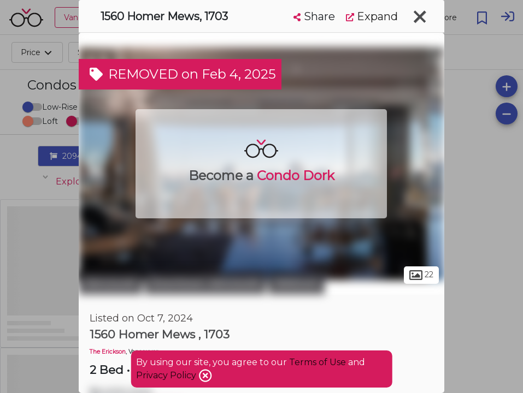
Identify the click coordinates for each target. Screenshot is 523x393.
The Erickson (108, 351)
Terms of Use (317, 362)
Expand (372, 16)
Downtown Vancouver (205, 283)
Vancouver (110, 283)
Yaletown (296, 283)
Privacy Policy (167, 375)
